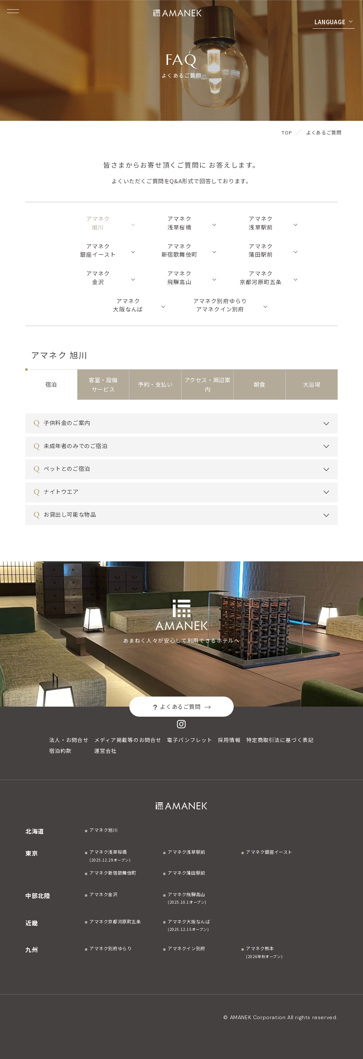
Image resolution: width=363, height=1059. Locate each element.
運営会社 (105, 750)
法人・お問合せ (69, 739)
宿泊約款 (60, 750)
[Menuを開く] (13, 11)
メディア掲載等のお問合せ (127, 739)
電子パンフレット (189, 739)
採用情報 (229, 739)
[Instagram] (181, 724)
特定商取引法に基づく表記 (280, 739)
